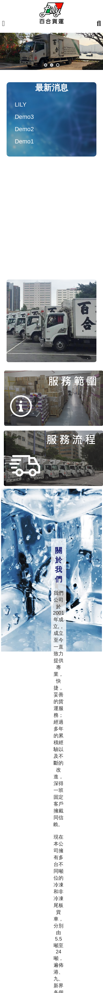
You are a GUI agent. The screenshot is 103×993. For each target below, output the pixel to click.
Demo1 (24, 141)
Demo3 (24, 117)
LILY (21, 104)
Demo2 (24, 129)
